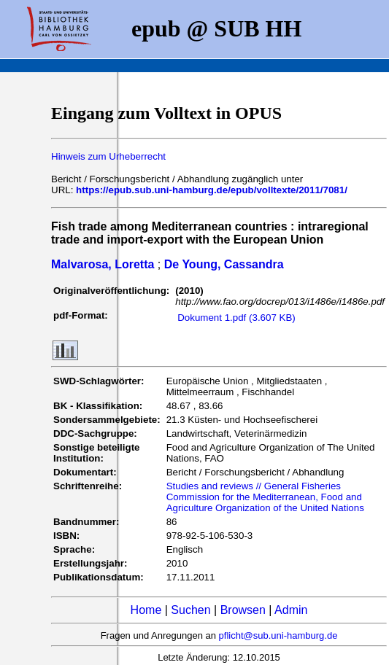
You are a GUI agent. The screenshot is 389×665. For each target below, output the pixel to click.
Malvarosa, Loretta (102, 264)
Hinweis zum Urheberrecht (108, 156)
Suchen (190, 610)
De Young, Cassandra (224, 264)
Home (146, 610)
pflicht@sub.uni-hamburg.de (278, 635)
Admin (290, 610)
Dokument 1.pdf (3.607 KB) (236, 317)
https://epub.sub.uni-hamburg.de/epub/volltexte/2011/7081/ (211, 189)
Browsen (243, 610)
